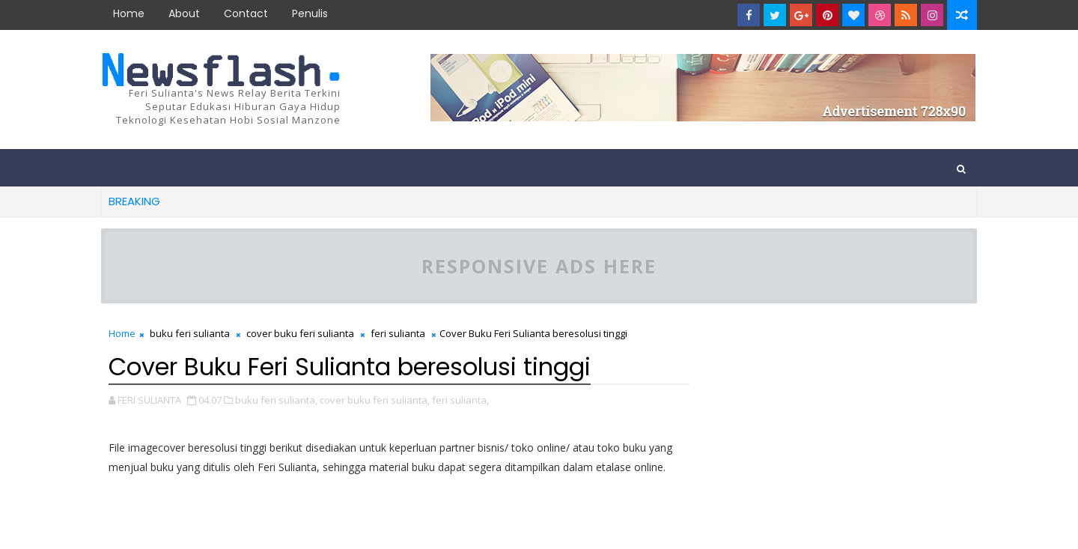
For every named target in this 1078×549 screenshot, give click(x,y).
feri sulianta (398, 333)
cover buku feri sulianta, (375, 400)
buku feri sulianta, (276, 400)
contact (246, 13)
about (184, 13)
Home (128, 13)
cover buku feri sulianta (300, 333)
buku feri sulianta (190, 333)
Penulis (310, 13)
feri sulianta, (460, 400)
